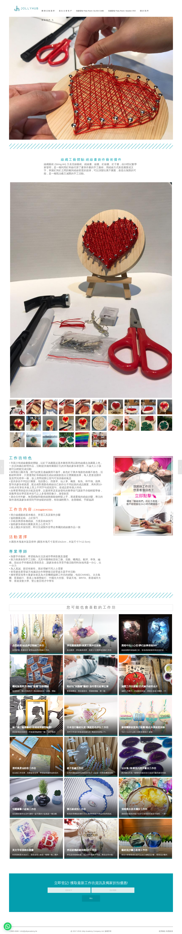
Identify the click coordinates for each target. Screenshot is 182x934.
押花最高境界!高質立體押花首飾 (84, 645)
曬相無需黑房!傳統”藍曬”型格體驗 (30, 686)
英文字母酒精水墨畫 (23, 850)
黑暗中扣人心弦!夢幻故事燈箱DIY (139, 645)
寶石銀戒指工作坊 (76, 809)
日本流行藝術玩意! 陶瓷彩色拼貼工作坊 (87, 727)
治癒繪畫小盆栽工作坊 (24, 809)
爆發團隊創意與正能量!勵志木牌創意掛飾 (143, 727)
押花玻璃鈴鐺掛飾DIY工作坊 (82, 850)
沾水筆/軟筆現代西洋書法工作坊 (138, 768)
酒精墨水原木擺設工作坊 (134, 809)
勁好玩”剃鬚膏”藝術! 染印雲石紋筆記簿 (87, 686)
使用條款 (162, 931)
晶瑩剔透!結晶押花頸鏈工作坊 (28, 645)
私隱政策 (169, 931)
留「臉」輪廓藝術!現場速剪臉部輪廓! (32, 727)
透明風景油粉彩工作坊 (24, 768)
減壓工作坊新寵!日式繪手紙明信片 (139, 686)
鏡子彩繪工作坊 (75, 768)
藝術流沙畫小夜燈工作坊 (134, 850)
